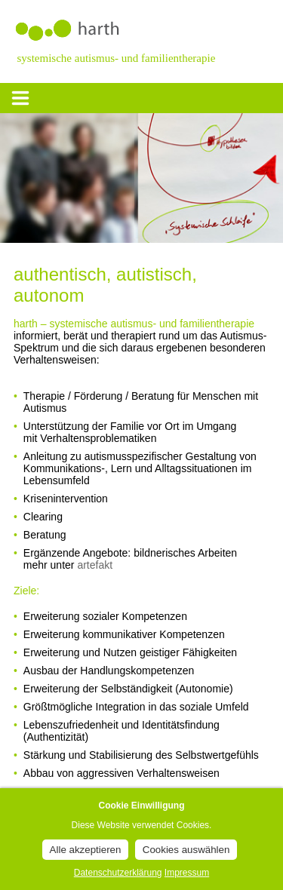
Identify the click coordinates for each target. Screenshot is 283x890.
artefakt (94, 565)
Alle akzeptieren (86, 849)
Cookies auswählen (186, 849)
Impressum (187, 872)
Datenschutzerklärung (118, 872)
